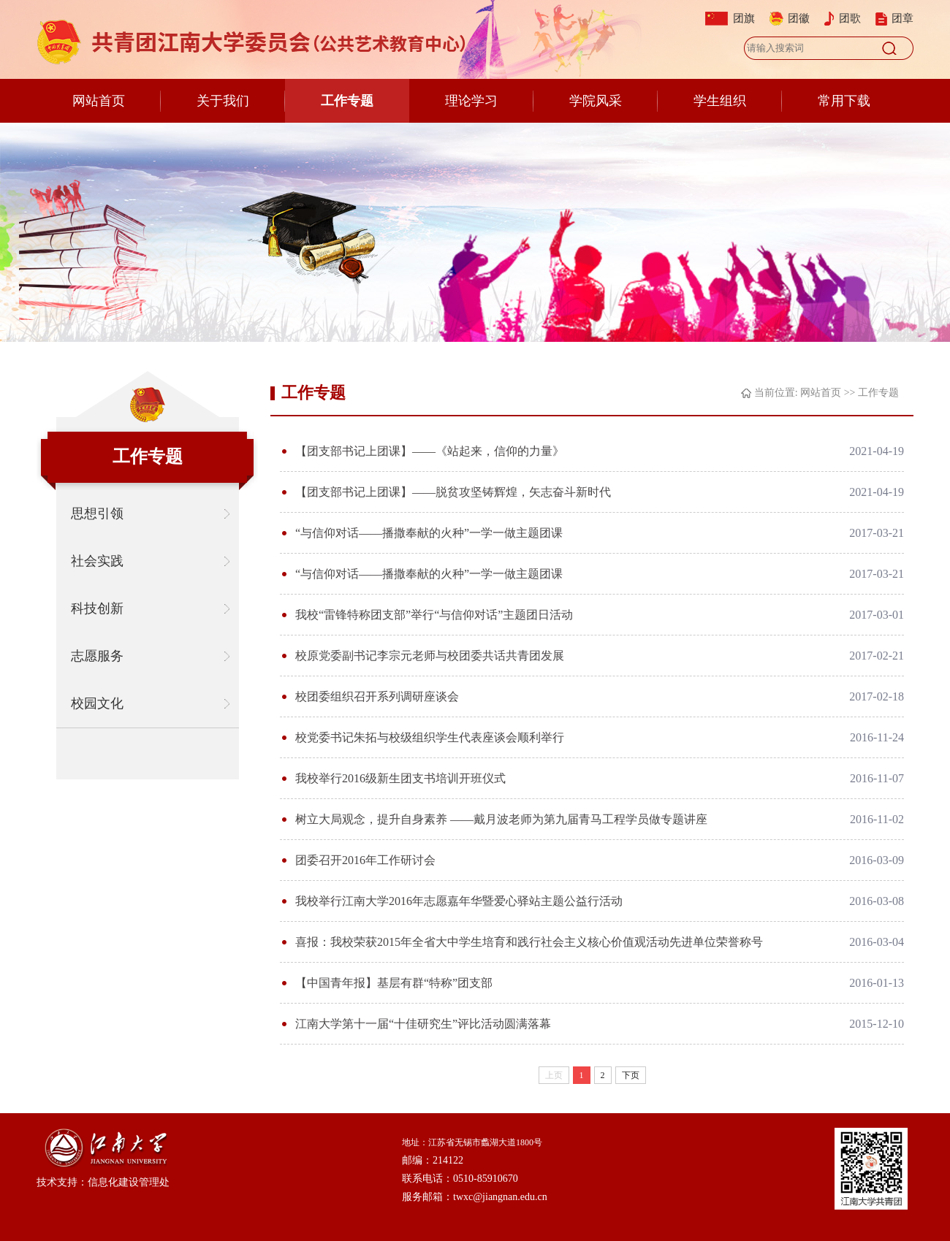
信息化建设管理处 (129, 1182)
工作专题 (347, 100)
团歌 (850, 18)
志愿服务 (97, 656)
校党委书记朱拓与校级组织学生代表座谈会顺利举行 (429, 737)
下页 (630, 1075)
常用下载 (844, 100)
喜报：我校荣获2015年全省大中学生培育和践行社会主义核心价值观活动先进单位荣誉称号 (529, 942)
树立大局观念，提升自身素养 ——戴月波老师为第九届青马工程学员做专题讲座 (501, 819)
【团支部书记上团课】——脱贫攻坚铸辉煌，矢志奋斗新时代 (453, 492)
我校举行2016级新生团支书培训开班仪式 (400, 778)
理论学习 (471, 100)
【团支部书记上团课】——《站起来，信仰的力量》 (429, 451)
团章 (902, 18)
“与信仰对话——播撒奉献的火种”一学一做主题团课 (429, 533)
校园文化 (97, 703)
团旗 (744, 18)
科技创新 (97, 608)
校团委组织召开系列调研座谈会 (377, 696)
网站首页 (98, 100)
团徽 (799, 18)
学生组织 (720, 100)
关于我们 (223, 100)
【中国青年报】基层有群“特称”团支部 (394, 983)
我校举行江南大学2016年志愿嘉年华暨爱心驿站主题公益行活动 (459, 901)
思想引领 (97, 513)
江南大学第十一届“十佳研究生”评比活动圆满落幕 (423, 1023)
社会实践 (97, 561)
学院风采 (595, 100)
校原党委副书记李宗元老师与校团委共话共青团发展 (429, 655)
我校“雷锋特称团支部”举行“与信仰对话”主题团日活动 (434, 614)
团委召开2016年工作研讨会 (365, 860)
